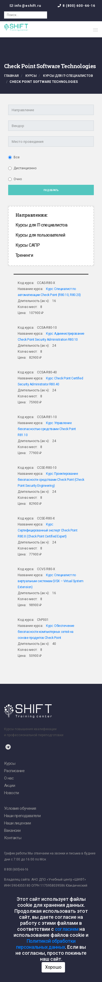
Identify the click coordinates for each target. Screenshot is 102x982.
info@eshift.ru (27, 6)
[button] (95, 30)
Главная (11, 76)
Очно (18, 179)
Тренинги (24, 255)
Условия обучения (20, 808)
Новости (11, 792)
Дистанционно (25, 168)
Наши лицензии (17, 823)
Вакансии (12, 830)
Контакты (12, 837)
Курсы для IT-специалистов (68, 76)
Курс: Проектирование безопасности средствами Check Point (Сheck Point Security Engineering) (51, 480)
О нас (9, 778)
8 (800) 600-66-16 (79, 6)
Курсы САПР (28, 245)
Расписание (14, 770)
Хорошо (53, 967)
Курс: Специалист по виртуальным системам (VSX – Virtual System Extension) (51, 581)
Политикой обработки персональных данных (45, 944)
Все (17, 157)
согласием (67, 929)
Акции (9, 785)
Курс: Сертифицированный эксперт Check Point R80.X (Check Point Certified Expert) (47, 530)
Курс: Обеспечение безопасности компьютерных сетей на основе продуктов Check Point (46, 632)
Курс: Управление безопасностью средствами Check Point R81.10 (47, 429)
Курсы (31, 76)
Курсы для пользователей (40, 235)
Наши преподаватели (22, 815)
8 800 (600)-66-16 (16, 869)
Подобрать (51, 190)
